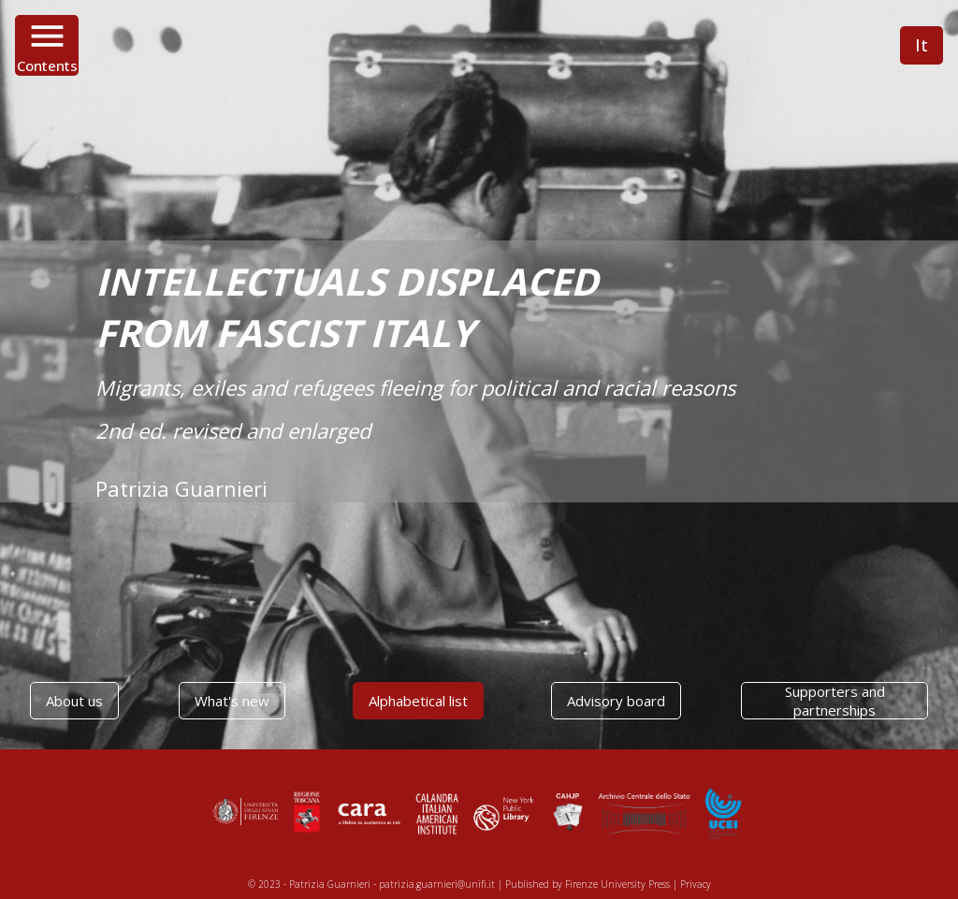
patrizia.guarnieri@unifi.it (437, 884)
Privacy (695, 884)
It (921, 45)
